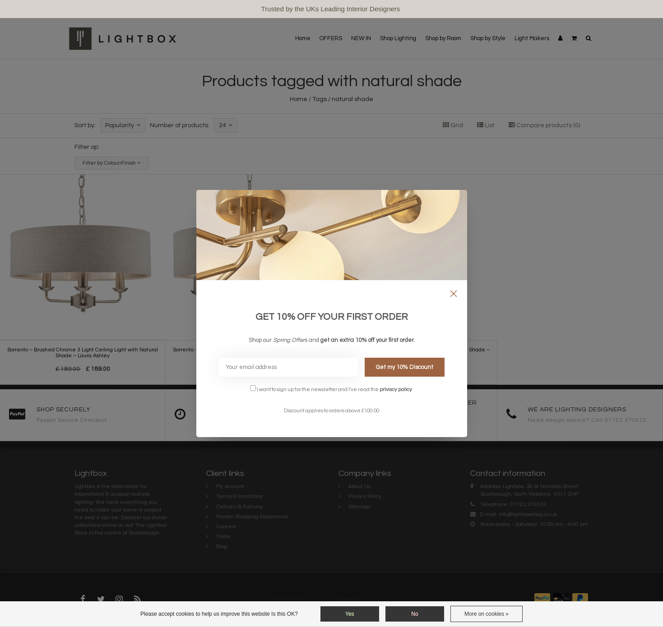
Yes (349, 614)
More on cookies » (486, 614)
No (414, 614)
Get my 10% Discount (404, 367)
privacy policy (396, 389)
